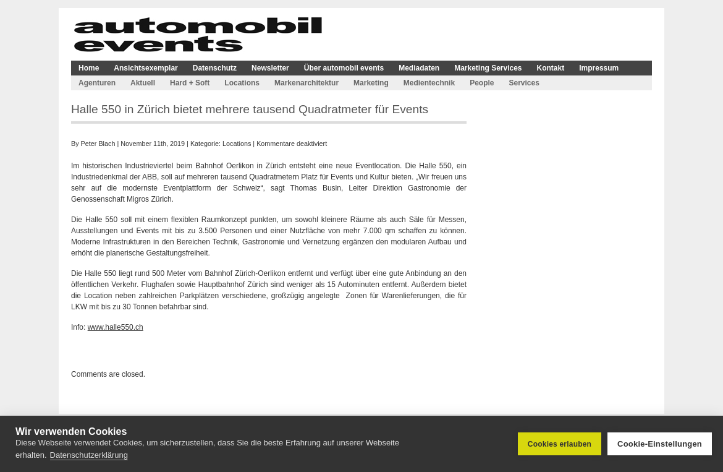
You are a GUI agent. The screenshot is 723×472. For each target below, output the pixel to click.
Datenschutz (215, 68)
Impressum (599, 68)
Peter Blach (98, 143)
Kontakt (551, 68)
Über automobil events (344, 68)
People (482, 83)
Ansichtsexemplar (145, 68)
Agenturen (97, 83)
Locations (242, 83)
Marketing (371, 83)
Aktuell (142, 83)
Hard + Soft (189, 83)
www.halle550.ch (115, 327)
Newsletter (270, 68)
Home (88, 68)
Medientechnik (429, 83)
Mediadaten (419, 68)
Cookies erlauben (559, 444)
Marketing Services (488, 68)
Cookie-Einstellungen (659, 443)
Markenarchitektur (306, 83)
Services (524, 83)
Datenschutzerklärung (89, 455)
